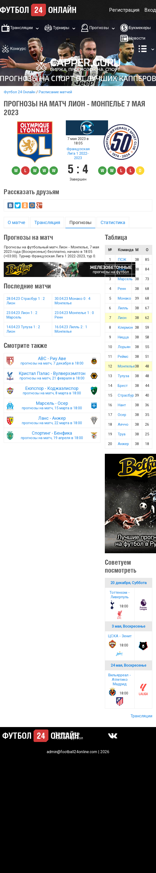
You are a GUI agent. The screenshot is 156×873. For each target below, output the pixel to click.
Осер (122, 415)
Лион (122, 318)
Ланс (122, 269)
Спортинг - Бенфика (52, 435)
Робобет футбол (68, 738)
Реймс (123, 356)
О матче (16, 222)
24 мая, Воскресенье (128, 665)
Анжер (123, 444)
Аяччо (123, 424)
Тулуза (123, 376)
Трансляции (21, 27)
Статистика (113, 222)
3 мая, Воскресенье (128, 626)
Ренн (122, 288)
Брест (123, 385)
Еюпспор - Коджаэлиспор (52, 390)
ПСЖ (122, 259)
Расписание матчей (55, 92)
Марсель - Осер (52, 405)
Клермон (125, 327)
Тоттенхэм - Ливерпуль (120, 594)
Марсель (125, 279)
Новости (137, 38)
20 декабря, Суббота (129, 583)
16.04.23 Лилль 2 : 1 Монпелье (71, 329)
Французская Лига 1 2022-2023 (78, 153)
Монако (124, 298)
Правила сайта (67, 733)
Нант (122, 405)
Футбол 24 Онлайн (19, 92)
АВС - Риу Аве (52, 361)
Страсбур (126, 395)
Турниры (61, 27)
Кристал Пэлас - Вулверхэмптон (52, 375)
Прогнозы (99, 27)
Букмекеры (140, 27)
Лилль (123, 308)
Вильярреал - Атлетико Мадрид (119, 679)
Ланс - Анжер (52, 420)
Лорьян (124, 347)
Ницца (123, 337)
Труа (121, 434)
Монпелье (126, 366)
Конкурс (18, 48)
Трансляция (47, 222)
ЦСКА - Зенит (120, 636)
